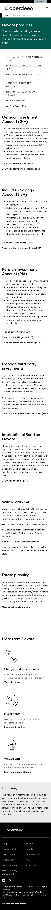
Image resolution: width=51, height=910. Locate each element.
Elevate (29, 843)
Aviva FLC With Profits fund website (20, 541)
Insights (29, 849)
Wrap (4, 843)
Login (40, 1)
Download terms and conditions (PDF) (21, 168)
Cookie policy (9, 860)
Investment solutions (14, 727)
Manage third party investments (18, 85)
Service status (32, 854)
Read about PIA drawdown (16, 331)
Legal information (10, 865)
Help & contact (9, 854)
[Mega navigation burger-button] (47, 8)
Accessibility (32, 865)
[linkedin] (3, 880)
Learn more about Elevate (17, 772)
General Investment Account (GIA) (25, 59)
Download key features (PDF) (17, 163)
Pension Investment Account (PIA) (24, 76)
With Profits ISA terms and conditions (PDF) (24, 524)
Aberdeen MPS (9, 849)
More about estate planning (16, 606)
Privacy (29, 860)
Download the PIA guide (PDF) (17, 337)
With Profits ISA (16, 100)
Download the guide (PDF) (15, 480)
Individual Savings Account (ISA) (23, 67)
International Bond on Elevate (20, 93)
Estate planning (16, 105)
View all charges (12, 682)
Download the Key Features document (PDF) (25, 413)
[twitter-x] (10, 880)
